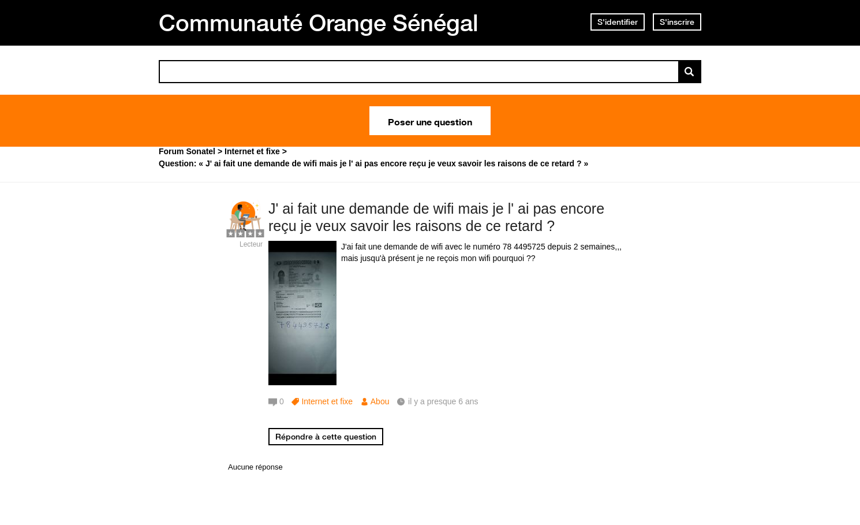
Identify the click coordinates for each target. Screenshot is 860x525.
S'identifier (617, 22)
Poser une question (430, 120)
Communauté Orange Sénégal (318, 22)
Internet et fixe (327, 401)
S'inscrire (677, 22)
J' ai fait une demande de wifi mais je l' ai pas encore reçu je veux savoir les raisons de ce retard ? (436, 217)
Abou (380, 401)
